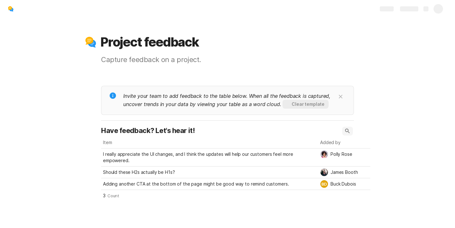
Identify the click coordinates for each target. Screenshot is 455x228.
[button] (90, 42)
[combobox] (344, 154)
